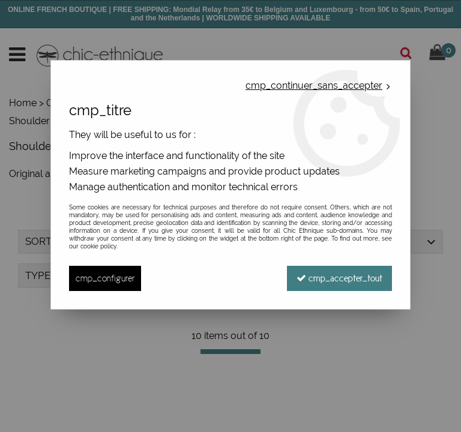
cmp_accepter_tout (339, 278)
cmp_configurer (105, 278)
